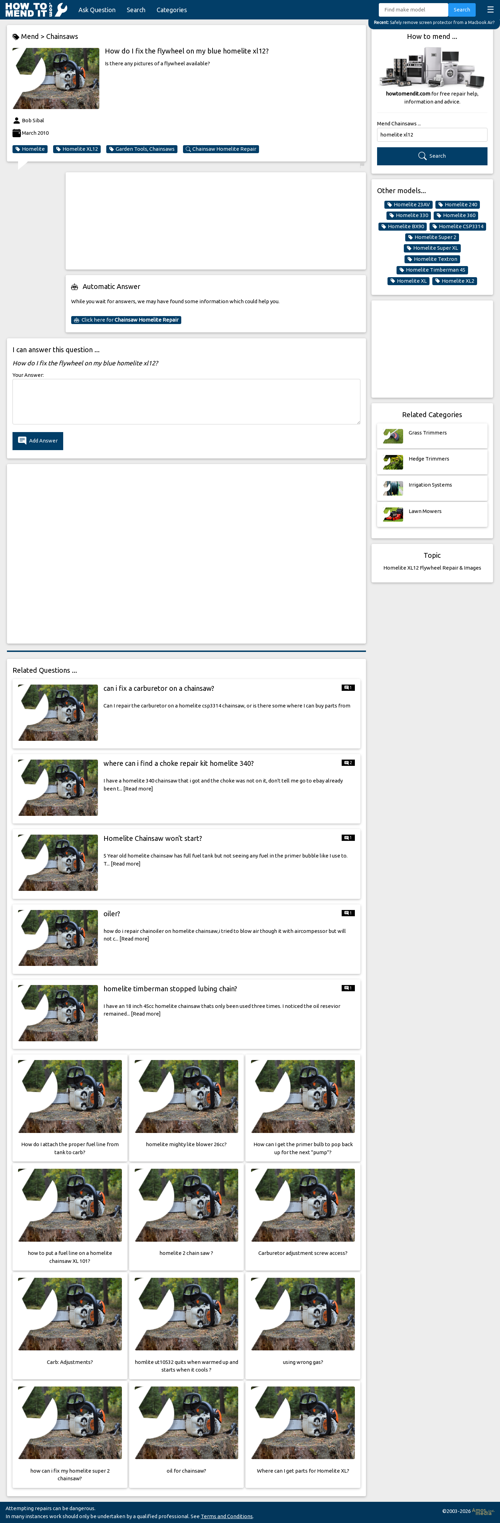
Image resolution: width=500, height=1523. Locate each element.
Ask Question (97, 9)
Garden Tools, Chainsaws (142, 149)
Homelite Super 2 (432, 237)
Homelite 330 (408, 215)
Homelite (30, 149)
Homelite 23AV (408, 204)
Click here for (126, 320)
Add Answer (38, 441)
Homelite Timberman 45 (432, 270)
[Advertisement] (216, 221)
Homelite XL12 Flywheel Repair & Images (432, 568)
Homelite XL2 (454, 281)
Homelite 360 (455, 215)
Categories (172, 9)
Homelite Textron (432, 259)
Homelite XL (408, 281)
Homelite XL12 (77, 149)
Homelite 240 (457, 204)
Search (136, 9)
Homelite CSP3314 (457, 226)
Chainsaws (62, 36)
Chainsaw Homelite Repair (221, 149)
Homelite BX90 (402, 226)
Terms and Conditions (227, 1516)
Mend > (29, 36)
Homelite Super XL (432, 248)
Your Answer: (28, 375)
